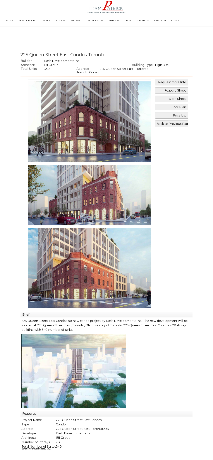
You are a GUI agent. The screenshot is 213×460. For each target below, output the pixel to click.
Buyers (60, 20)
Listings (45, 20)
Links (128, 20)
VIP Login (160, 20)
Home (9, 20)
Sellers (75, 20)
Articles (114, 20)
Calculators (94, 20)
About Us (143, 20)
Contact (177, 20)
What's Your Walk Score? (36, 449)
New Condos (26, 20)
